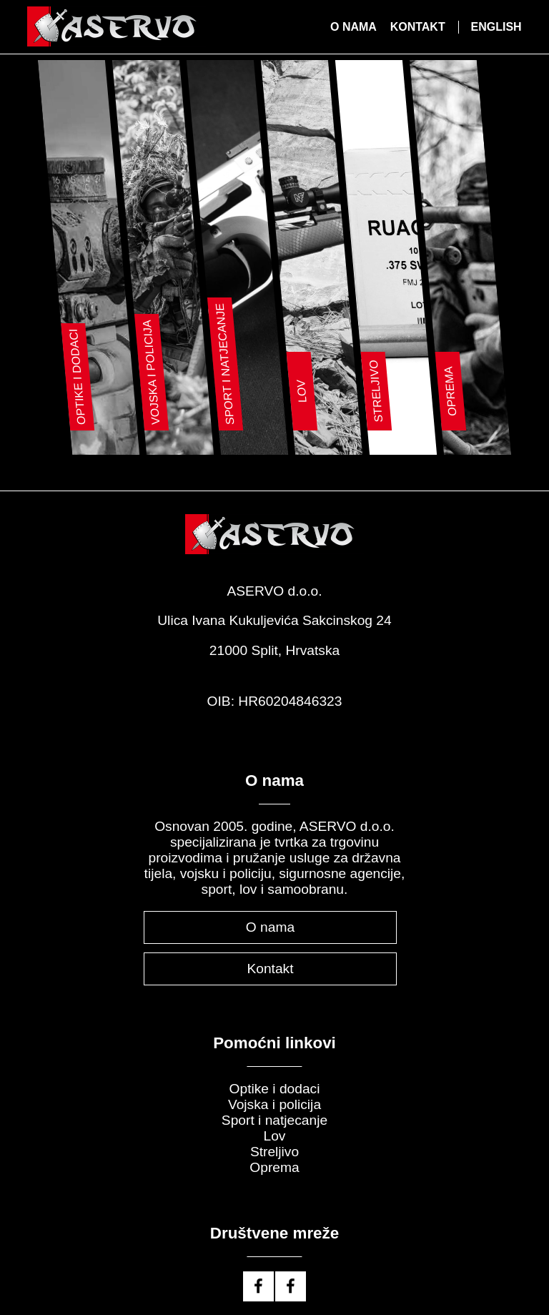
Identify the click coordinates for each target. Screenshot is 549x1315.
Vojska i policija (274, 1102)
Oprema (274, 1165)
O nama (353, 27)
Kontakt (417, 27)
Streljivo (274, 1149)
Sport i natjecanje (274, 1118)
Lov (275, 1133)
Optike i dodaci (274, 1086)
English (495, 27)
